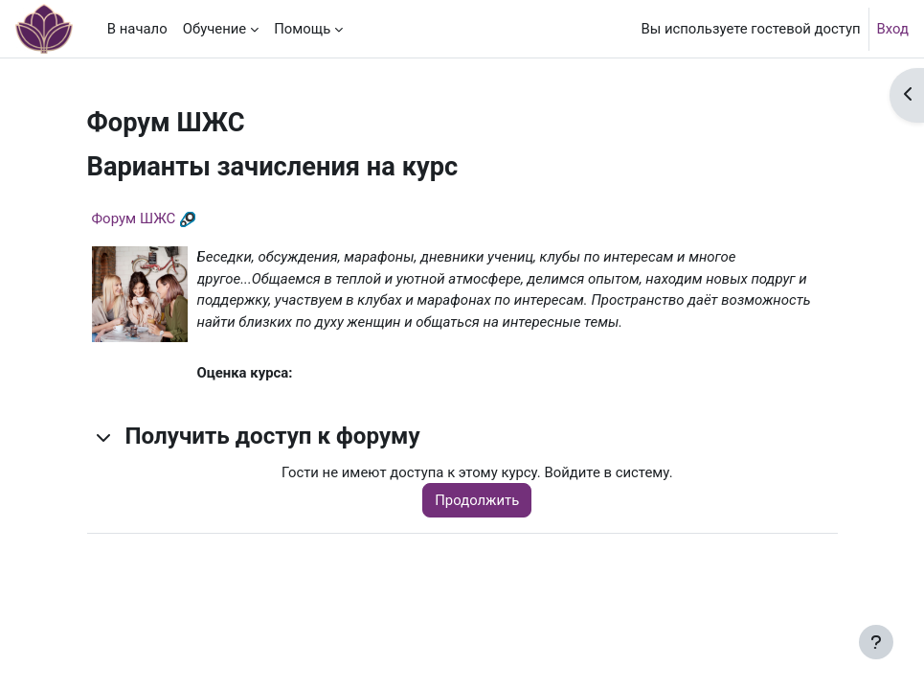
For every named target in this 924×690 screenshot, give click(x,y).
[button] (104, 437)
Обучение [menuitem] (215, 28)
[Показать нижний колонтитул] (876, 642)
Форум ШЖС (134, 218)
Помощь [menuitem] (302, 28)
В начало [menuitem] (137, 28)
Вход (893, 28)
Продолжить (477, 500)
